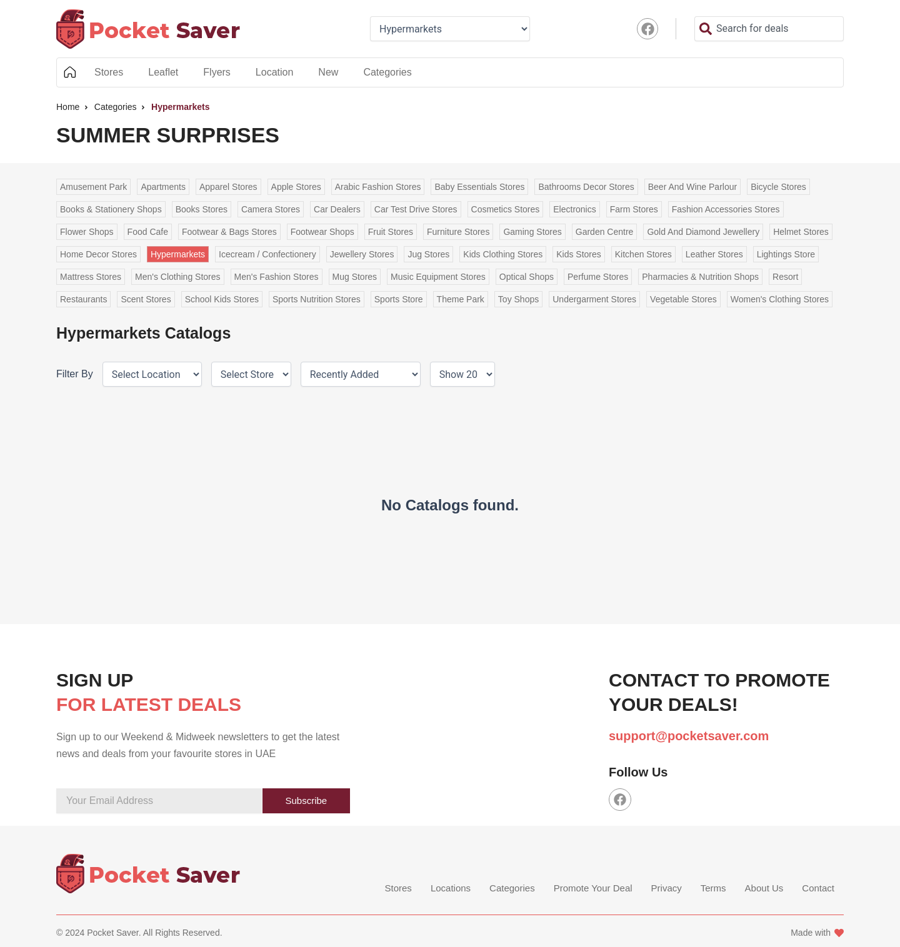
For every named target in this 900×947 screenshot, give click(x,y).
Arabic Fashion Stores (378, 187)
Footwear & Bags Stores (229, 232)
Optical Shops (526, 277)
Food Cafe (148, 232)
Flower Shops (87, 232)
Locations (451, 889)
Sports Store (398, 299)
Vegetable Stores (683, 299)
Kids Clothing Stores (502, 254)
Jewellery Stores (362, 254)
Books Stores (202, 209)
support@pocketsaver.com (689, 736)
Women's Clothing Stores (780, 299)
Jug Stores (428, 254)
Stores (108, 72)
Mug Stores (355, 277)
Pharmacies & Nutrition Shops (700, 277)
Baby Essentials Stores (479, 187)
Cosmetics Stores (505, 209)
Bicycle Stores (778, 187)
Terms (713, 889)
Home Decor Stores (98, 254)
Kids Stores (578, 254)
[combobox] (769, 28)
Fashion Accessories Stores (726, 209)
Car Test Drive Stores (416, 209)
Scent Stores (146, 299)
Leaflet (163, 72)
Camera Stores (270, 209)
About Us (764, 889)
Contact (818, 889)
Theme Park (460, 299)
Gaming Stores (532, 232)
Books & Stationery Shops (111, 209)
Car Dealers (337, 209)
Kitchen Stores (643, 254)
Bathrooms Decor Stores (586, 187)
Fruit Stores (390, 232)
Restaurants (83, 299)
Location (275, 72)
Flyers (217, 72)
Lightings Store (786, 254)
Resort (785, 277)
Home (69, 72)
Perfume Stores (598, 277)
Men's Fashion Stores (276, 277)
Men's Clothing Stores (178, 277)
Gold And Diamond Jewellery (703, 232)
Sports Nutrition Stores (316, 299)
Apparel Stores (228, 187)
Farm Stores (634, 209)
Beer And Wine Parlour (692, 187)
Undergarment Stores (594, 299)
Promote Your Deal (593, 889)
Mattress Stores (90, 277)
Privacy (666, 889)
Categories (387, 72)
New (328, 72)
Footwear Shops (322, 232)
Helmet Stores (801, 232)
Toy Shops (518, 299)
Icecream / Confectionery (267, 254)
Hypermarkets (178, 254)
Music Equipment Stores (438, 277)
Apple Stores (296, 187)
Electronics (574, 209)
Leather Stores (714, 254)
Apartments (163, 187)
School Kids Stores (222, 299)
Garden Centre (605, 232)
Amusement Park (93, 187)
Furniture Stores (458, 232)
